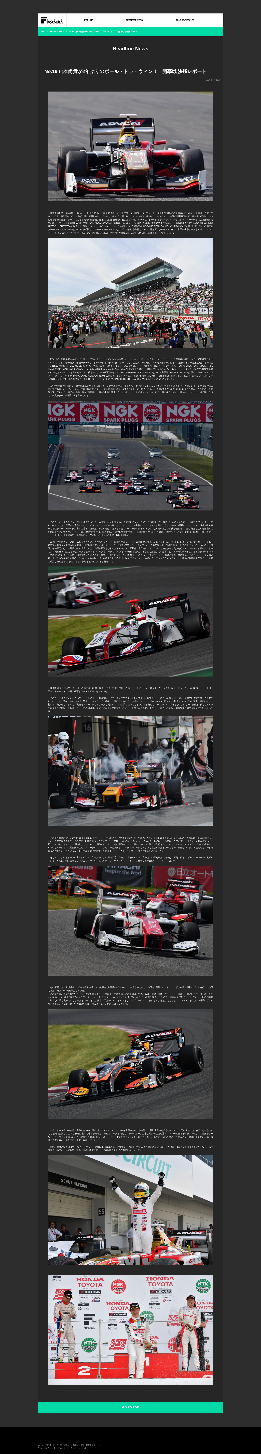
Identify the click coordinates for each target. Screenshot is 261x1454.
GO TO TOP (130, 1407)
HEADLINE (88, 20)
